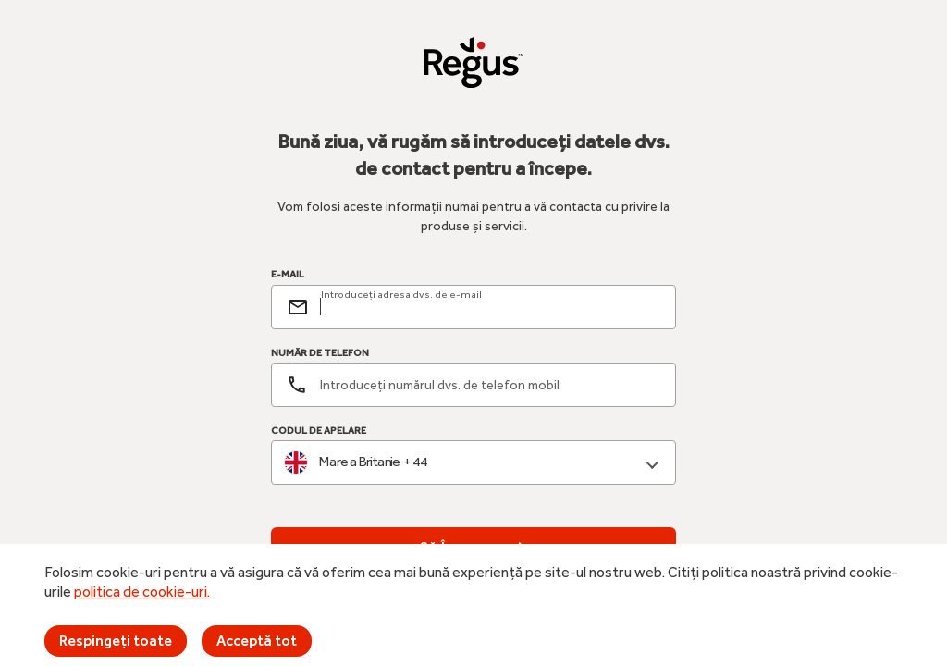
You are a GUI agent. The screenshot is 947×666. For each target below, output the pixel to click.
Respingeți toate (115, 640)
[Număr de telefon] (473, 385)
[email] (490, 307)
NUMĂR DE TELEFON (320, 353)
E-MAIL (287, 274)
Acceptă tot (256, 640)
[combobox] (473, 463)
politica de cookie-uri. (142, 591)
